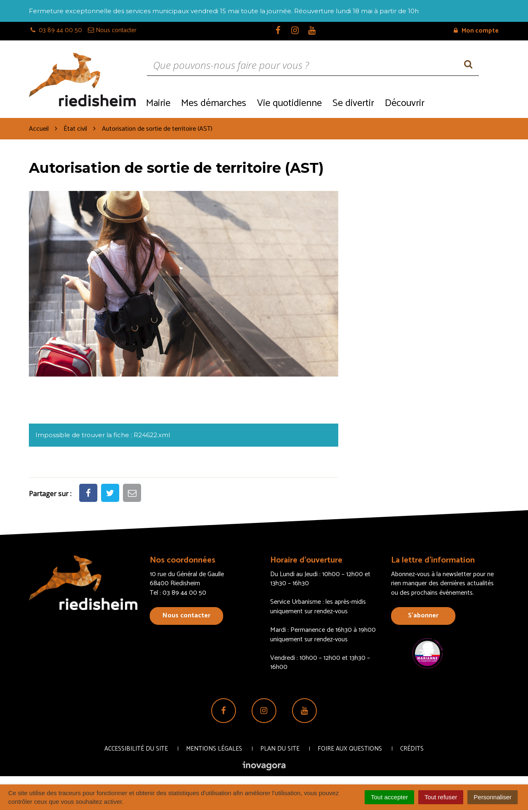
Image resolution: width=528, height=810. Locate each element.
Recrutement (464, 102)
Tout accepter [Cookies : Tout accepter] (389, 797)
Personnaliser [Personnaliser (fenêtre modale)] (493, 797)
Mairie (158, 103)
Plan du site (279, 749)
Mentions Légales (214, 749)
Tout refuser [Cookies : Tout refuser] (440, 797)
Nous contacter (186, 615)
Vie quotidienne (289, 103)
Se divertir (353, 103)
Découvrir (404, 103)
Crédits (412, 749)
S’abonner (423, 615)
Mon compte (476, 30)
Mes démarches (213, 103)
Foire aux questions (350, 749)
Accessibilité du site (136, 749)
